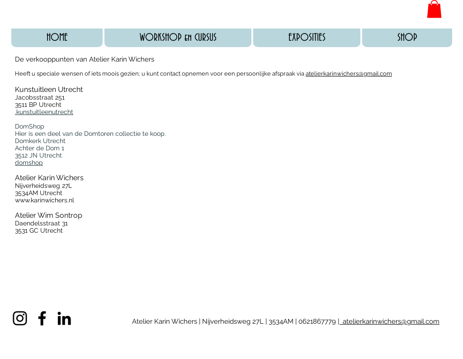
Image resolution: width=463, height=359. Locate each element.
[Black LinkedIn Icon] (64, 318)
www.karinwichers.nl (44, 200)
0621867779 (318, 321)
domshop (29, 162)
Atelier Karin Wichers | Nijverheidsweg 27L (198, 321)
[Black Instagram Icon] (19, 318)
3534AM (280, 321)
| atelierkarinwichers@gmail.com (388, 321)
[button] (434, 9)
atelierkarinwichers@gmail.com (349, 73)
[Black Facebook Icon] (42, 318)
